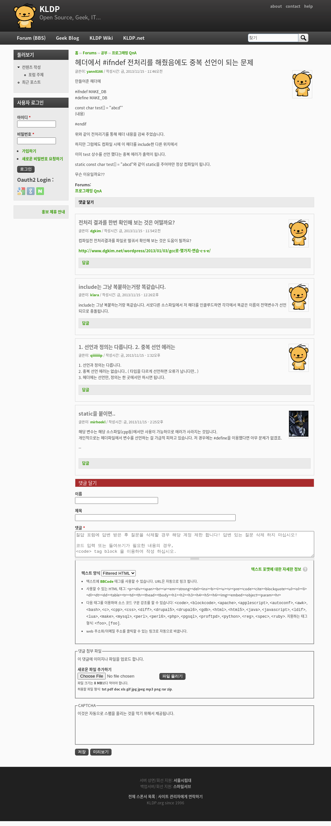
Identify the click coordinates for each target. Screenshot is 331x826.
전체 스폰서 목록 (141, 801)
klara (94, 294)
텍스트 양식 (91, 578)
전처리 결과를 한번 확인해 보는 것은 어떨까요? (127, 222)
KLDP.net (133, 37)
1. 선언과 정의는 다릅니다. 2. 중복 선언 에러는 (127, 347)
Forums (90, 53)
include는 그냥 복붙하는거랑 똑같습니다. (122, 286)
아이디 (24, 117)
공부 (104, 53)
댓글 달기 (86, 202)
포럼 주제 (36, 75)
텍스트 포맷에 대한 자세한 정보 (276, 574)
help (308, 6)
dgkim (95, 230)
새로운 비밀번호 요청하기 (42, 159)
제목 (78, 511)
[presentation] (127, 734)
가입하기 (29, 151)
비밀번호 (25, 134)
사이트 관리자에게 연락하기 (180, 801)
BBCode (106, 586)
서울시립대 (182, 785)
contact (293, 6)
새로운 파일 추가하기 (95, 674)
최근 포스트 (31, 82)
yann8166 (95, 71)
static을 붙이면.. (97, 413)
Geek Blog (67, 37)
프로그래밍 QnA (124, 53)
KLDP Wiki (101, 37)
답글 (85, 263)
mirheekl (97, 421)
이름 (78, 494)
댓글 (80, 528)
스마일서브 (182, 791)
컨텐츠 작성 (31, 67)
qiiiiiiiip (96, 355)
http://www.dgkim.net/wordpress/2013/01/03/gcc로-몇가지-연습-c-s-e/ (145, 251)
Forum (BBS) (31, 37)
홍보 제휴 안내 (53, 212)
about (276, 6)
